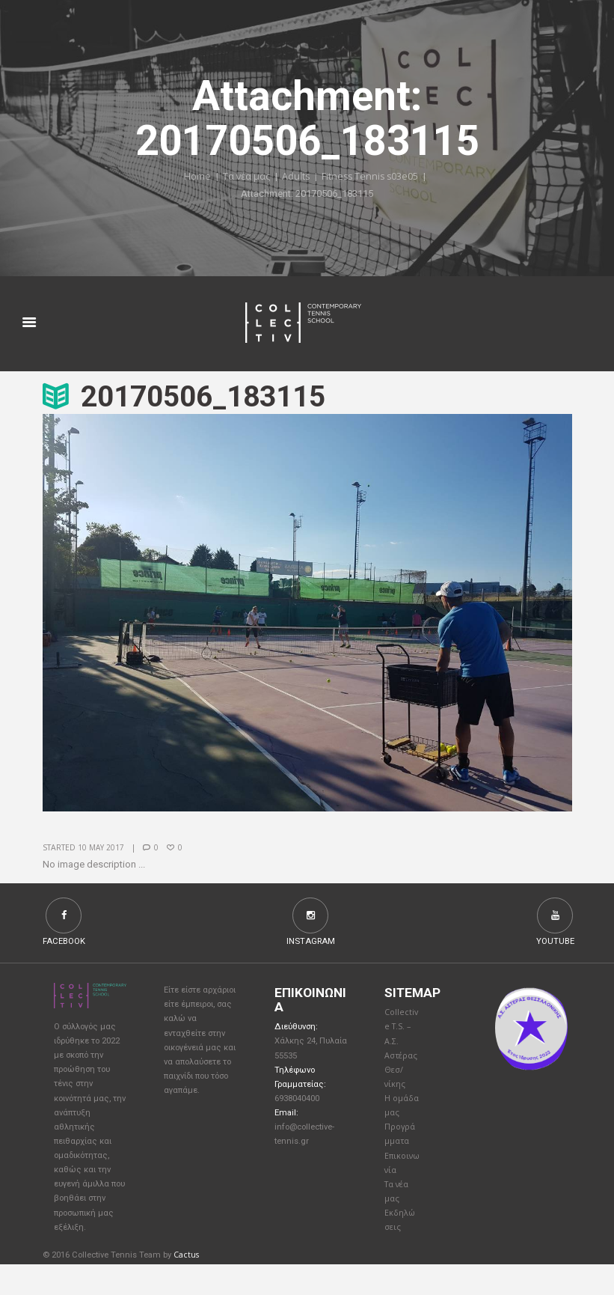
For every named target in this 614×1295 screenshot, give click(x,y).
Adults (295, 177)
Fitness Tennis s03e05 (371, 177)
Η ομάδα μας (398, 1121)
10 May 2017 (101, 849)
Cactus (187, 1285)
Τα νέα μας (245, 177)
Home (195, 177)
